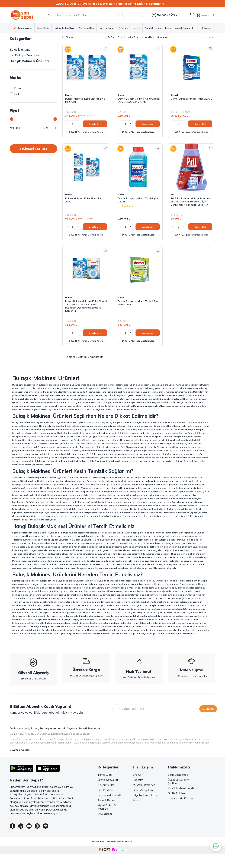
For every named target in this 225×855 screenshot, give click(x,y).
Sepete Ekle (95, 124)
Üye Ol (137, 774)
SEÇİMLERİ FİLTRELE (33, 148)
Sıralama (162, 37)
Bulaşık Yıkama (20, 49)
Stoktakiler (69, 37)
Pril (14, 94)
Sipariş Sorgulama (143, 790)
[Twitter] (22, 826)
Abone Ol (208, 708)
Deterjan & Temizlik (129, 28)
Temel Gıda (43, 28)
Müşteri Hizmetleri (144, 785)
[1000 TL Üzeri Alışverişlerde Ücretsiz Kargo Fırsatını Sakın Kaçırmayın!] (112, 4)
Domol (16, 88)
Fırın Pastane (106, 28)
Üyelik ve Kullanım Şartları (178, 781)
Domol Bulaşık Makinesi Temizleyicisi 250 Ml (138, 200)
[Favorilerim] (192, 15)
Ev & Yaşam (204, 28)
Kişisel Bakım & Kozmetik (179, 28)
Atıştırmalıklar (86, 28)
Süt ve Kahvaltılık (64, 28)
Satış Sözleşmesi (178, 774)
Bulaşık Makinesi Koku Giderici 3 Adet (83, 200)
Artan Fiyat (133, 37)
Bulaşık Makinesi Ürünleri (29, 61)
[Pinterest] (51, 826)
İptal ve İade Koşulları (181, 798)
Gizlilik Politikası (177, 793)
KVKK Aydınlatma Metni (183, 788)
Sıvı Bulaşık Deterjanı (24, 55)
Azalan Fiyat (148, 37)
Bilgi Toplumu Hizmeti (146, 795)
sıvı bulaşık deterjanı (193, 429)
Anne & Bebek (153, 28)
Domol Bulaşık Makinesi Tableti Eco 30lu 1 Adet (138, 303)
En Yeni (121, 37)
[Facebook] (13, 826)
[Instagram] (42, 826)
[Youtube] (32, 826)
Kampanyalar (23, 28)
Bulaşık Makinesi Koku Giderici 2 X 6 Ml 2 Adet (85, 100)
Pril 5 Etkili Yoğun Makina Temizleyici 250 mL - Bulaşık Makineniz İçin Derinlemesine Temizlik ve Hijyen (191, 201)
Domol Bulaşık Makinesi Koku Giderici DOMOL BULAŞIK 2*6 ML (139, 100)
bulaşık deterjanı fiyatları (45, 626)
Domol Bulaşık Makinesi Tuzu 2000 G (191, 98)
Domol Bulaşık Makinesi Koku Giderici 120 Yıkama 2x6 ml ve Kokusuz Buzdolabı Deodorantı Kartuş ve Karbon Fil (86, 306)
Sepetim (138, 779)
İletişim (137, 800)
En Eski (111, 37)
